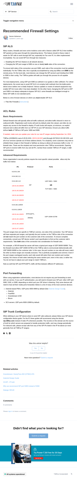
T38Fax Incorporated (61, 474)
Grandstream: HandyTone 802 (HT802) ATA (18, 374)
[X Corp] (7, 333)
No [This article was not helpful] (42, 348)
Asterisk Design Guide (56, 289)
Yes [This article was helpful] (35, 348)
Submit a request (47, 358)
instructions (24, 102)
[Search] (61, 12)
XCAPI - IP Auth (9, 382)
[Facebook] (4, 333)
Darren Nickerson (15, 36)
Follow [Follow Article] (71, 38)
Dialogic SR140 (8, 390)
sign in (10, 411)
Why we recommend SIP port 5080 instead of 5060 (21, 386)
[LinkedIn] (10, 333)
